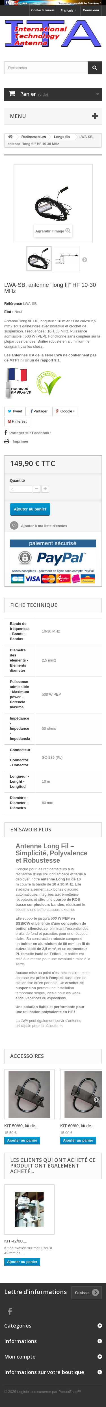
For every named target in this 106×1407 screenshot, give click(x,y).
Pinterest (17, 421)
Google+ (65, 411)
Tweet (15, 411)
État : (9, 312)
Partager (39, 411)
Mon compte (20, 1356)
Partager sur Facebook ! (30, 433)
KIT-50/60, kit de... (21, 1125)
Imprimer (21, 441)
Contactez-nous (43, 10)
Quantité (17, 480)
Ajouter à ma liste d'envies (43, 526)
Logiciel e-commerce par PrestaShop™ (49, 1392)
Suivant (84, 259)
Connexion (91, 10)
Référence (13, 303)
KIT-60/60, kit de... (77, 1125)
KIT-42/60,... (15, 1241)
